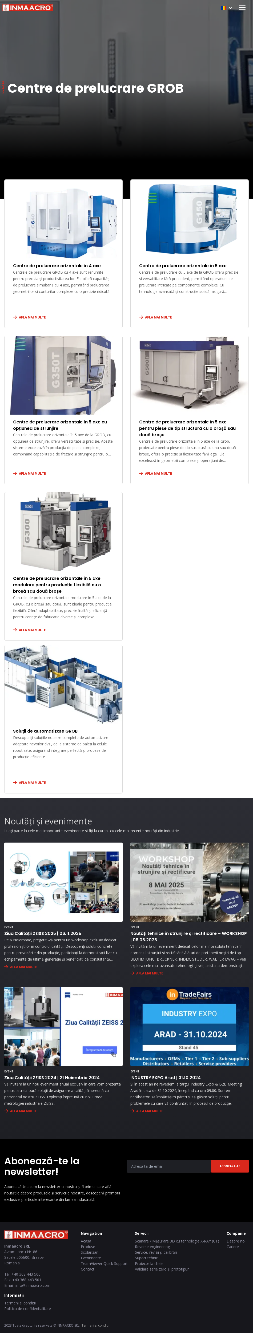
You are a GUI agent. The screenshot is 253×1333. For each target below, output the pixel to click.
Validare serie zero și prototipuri (162, 1269)
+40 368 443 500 (26, 1274)
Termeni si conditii (20, 1303)
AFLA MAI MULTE (32, 317)
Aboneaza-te (230, 1166)
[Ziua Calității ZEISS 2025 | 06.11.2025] (63, 882)
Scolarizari (89, 1252)
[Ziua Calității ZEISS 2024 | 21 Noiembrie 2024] (63, 1026)
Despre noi (236, 1241)
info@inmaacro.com (32, 1285)
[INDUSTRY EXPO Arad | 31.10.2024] (189, 1026)
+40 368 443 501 (26, 1279)
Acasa (86, 1241)
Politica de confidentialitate (27, 1308)
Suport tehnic (146, 1257)
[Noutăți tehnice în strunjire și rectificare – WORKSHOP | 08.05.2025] (189, 882)
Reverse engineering (152, 1246)
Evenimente (91, 1257)
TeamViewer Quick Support (104, 1263)
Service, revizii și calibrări (156, 1252)
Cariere (233, 1246)
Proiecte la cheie (149, 1263)
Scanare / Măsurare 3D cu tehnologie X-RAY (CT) (177, 1241)
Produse (88, 1246)
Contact (87, 1269)
